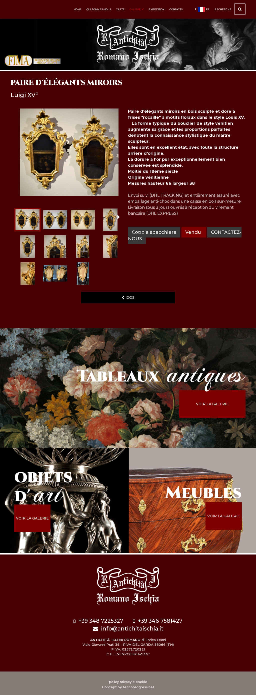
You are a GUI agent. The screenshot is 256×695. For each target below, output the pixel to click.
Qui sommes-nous (98, 9)
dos (128, 297)
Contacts (176, 9)
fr (202, 9)
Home (78, 9)
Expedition (156, 9)
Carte (120, 9)
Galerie (137, 9)
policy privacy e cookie (128, 680)
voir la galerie (218, 404)
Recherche (230, 10)
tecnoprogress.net (138, 685)
